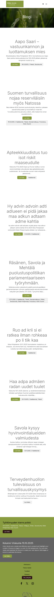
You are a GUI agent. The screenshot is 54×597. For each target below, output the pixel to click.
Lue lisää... (15, 64)
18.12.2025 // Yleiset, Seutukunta (32, 64)
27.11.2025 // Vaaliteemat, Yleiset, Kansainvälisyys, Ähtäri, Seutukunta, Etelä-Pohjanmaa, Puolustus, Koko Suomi (27, 300)
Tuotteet (27, 571)
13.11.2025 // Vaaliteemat (31, 451)
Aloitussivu (27, 564)
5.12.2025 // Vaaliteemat (32, 234)
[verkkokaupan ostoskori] (43, 4)
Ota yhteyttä (27, 577)
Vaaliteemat (31, 177)
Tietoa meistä (27, 568)
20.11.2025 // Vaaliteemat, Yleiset (32, 399)
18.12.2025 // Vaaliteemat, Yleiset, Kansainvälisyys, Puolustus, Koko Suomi (27, 123)
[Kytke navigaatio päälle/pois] (46, 4)
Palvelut (27, 574)
